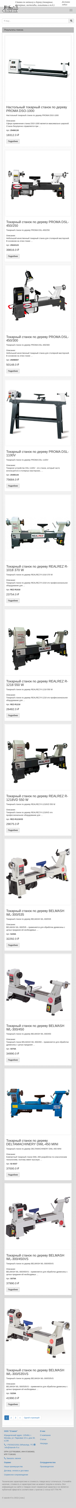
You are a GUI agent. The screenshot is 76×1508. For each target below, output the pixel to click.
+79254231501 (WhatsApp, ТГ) (20, 1445)
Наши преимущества (13, 1466)
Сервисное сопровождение (16, 1475)
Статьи (43, 1439)
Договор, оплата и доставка (16, 1471)
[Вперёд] (20, 1417)
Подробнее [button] (13, 141)
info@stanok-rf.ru (12, 1447)
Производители (47, 1466)
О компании (45, 1435)
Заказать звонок (12, 1458)
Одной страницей (31, 1418)
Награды (44, 1443)
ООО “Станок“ (11, 1431)
